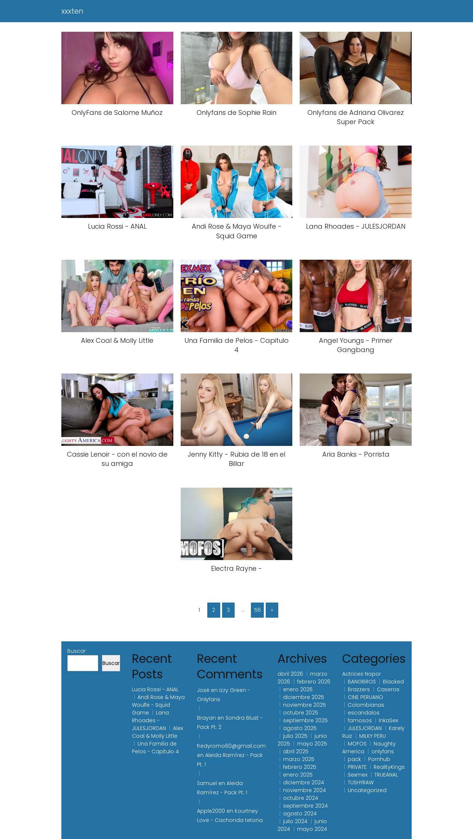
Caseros (388, 689)
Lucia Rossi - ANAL (155, 689)
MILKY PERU (372, 736)
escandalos (364, 712)
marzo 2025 (298, 759)
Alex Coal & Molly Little (157, 732)
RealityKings (389, 767)
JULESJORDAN (365, 728)
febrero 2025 (299, 767)
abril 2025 (296, 751)
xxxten (72, 11)
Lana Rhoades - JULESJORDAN (150, 720)
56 (257, 610)
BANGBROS (362, 681)
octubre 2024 (300, 798)
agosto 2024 (300, 813)
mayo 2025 (312, 743)
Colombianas (366, 705)
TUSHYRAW (361, 782)
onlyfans (382, 751)
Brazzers (359, 689)
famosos (360, 720)
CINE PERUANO (365, 697)
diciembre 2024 (303, 782)
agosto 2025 (300, 728)
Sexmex (357, 774)
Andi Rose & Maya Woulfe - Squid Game (158, 704)
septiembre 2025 (305, 720)
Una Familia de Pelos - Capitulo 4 (155, 747)
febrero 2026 (313, 681)
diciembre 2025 (303, 697)
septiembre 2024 (305, 805)
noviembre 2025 (304, 705)
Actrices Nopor (361, 674)
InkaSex (388, 720)
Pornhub (379, 759)
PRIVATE (357, 767)
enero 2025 (298, 774)
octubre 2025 (300, 712)
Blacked (393, 681)
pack (354, 759)
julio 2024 (295, 821)
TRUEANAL (386, 774)
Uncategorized (367, 790)
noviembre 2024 (304, 790)
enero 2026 (298, 689)
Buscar (76, 651)
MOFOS (357, 743)
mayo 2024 (312, 829)
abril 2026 (290, 674)
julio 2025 (295, 736)
